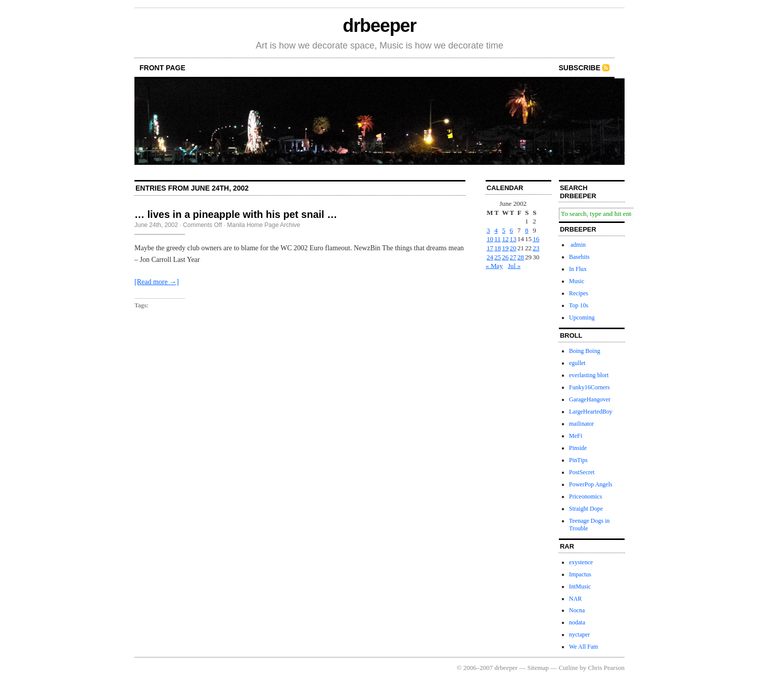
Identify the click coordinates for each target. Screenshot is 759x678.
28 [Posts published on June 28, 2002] (520, 257)
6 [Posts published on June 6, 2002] (511, 230)
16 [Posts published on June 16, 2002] (536, 239)
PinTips (578, 460)
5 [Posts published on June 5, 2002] (503, 230)
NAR (575, 598)
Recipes (578, 293)
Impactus (580, 574)
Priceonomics (585, 496)
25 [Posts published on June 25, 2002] (497, 257)
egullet (577, 363)
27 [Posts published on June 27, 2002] (513, 257)
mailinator (581, 423)
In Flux (578, 269)
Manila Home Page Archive (263, 225)
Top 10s (578, 305)
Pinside (578, 447)
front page (162, 68)
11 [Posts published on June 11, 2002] (497, 239)
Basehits (579, 256)
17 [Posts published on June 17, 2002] (490, 248)
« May (494, 265)
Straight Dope (586, 508)
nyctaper (579, 634)
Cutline (568, 667)
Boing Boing (584, 350)
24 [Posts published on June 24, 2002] (490, 257)
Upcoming (582, 317)
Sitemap (538, 667)
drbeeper (379, 25)
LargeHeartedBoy (590, 411)
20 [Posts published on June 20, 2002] (513, 248)
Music (576, 281)
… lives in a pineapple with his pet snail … (235, 214)
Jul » (514, 265)
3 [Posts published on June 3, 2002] (488, 230)
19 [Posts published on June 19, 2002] (505, 248)
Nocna (577, 610)
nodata (577, 622)
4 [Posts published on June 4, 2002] (496, 230)
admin (577, 244)
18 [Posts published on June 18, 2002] (497, 248)
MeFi (575, 435)
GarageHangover (589, 399)
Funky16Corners (589, 387)
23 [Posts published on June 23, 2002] (536, 248)
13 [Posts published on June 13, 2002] (513, 239)
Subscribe (579, 68)
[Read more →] (156, 282)
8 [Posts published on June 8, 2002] (527, 230)
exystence (581, 562)
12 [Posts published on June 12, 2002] (505, 239)
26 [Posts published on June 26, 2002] (505, 257)
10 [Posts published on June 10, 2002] (490, 239)
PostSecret (582, 472)
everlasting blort (588, 375)
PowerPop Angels (590, 484)
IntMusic (580, 586)
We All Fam (583, 646)
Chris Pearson (606, 667)
